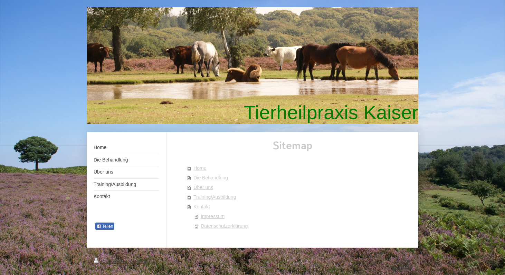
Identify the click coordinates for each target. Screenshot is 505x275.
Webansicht (399, 267)
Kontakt (201, 206)
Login (405, 261)
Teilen (105, 226)
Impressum (213, 216)
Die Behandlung (210, 177)
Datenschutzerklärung (224, 226)
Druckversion (111, 261)
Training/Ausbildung (214, 197)
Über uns (203, 187)
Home (199, 168)
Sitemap (139, 261)
